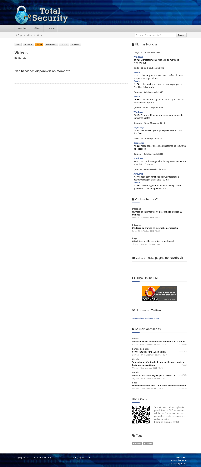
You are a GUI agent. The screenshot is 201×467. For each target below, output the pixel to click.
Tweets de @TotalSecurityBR (145, 318)
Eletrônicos (28, 44)
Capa (19, 35)
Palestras (64, 44)
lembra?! (145, 199)
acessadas (146, 329)
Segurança (75, 44)
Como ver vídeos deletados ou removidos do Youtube (158, 341)
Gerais (40, 35)
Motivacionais (51, 44)
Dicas (18, 44)
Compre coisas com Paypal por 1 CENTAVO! (153, 375)
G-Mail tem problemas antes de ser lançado (153, 241)
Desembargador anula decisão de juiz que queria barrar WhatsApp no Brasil (157, 187)
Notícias (23, 28)
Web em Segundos (177, 463)
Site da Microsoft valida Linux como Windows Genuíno (159, 385)
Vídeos (37, 28)
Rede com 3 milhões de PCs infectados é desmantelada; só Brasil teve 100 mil (156, 178)
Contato (51, 28)
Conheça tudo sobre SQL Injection (149, 351)
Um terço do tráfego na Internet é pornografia (155, 228)
